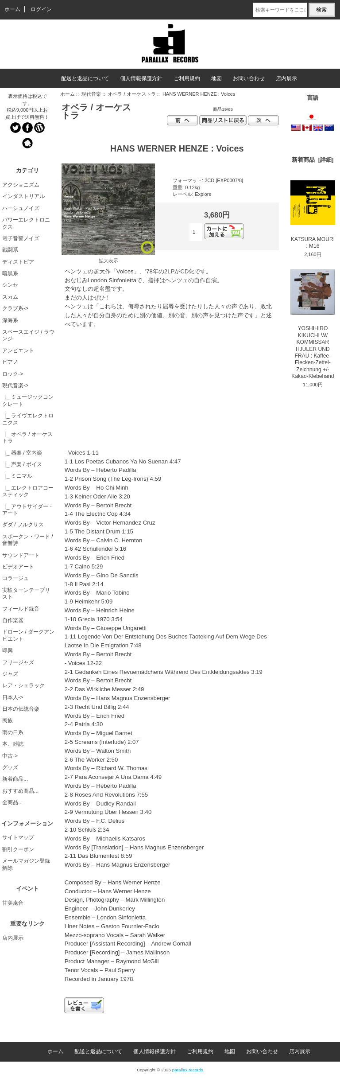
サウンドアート (20, 555)
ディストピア (18, 262)
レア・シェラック (23, 685)
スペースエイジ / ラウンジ (28, 335)
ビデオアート (18, 567)
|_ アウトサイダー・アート (28, 509)
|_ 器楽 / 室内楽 (22, 453)
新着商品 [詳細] (312, 159)
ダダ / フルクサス (23, 524)
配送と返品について (85, 78)
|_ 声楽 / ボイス (22, 464)
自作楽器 (12, 620)
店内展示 (286, 78)
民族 (7, 720)
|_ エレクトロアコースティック (28, 491)
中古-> (10, 756)
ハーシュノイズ (20, 208)
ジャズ (10, 674)
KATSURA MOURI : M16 (312, 214)
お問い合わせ (249, 78)
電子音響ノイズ (20, 238)
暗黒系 (10, 273)
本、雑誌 (12, 744)
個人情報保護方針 (141, 78)
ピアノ (10, 362)
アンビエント (18, 350)
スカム (10, 297)
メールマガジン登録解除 (26, 864)
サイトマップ (18, 837)
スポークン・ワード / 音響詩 (27, 539)
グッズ (10, 767)
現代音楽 (91, 94)
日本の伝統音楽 (20, 709)
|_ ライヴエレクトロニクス (28, 419)
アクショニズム (20, 185)
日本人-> (12, 697)
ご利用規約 (187, 78)
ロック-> (12, 374)
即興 (7, 650)
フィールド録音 (20, 609)
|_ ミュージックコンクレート (28, 400)
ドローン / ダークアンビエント (28, 635)
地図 (216, 78)
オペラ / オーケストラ (131, 94)
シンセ (10, 285)
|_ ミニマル (17, 476)
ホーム (12, 9)
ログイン (41, 9)
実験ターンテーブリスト (26, 593)
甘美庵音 (12, 903)
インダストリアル (23, 196)
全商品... (12, 802)
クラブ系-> (15, 308)
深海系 (10, 320)
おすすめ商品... (20, 791)
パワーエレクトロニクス (26, 223)
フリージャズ (18, 662)
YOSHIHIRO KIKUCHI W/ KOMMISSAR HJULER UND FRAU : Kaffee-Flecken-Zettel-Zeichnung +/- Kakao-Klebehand (312, 324)
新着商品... (15, 779)
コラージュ (15, 578)
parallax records (187, 1069)
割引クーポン (18, 849)
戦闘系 (10, 250)
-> (15, 385)
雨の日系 (12, 732)
